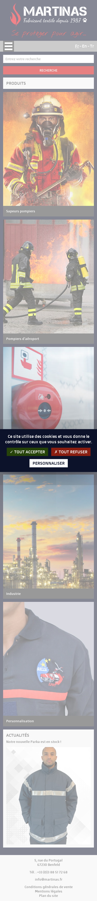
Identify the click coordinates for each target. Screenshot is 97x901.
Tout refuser (70, 451)
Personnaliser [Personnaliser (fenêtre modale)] (49, 463)
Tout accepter (27, 451)
